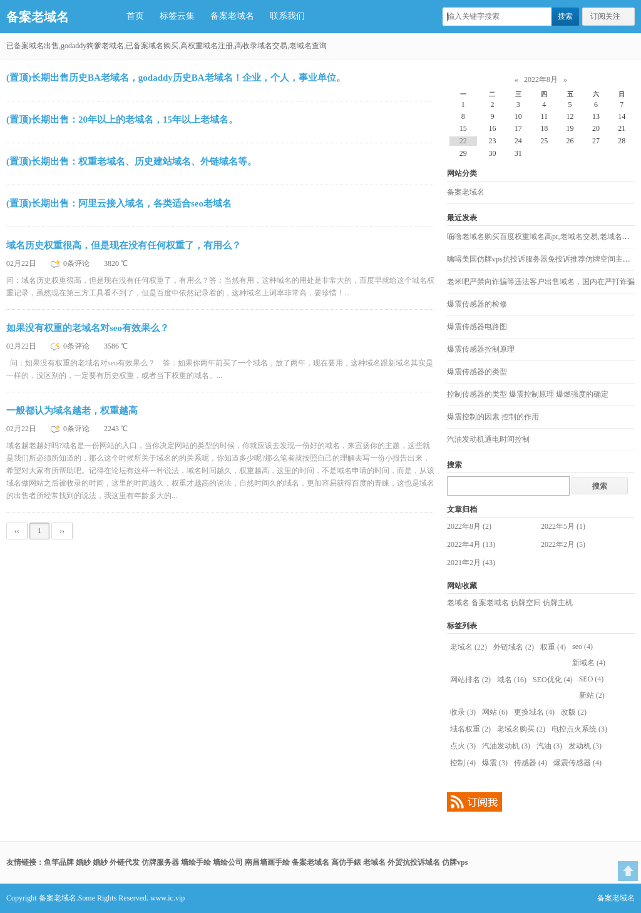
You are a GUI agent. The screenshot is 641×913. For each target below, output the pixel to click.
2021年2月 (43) (471, 562)
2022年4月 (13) (471, 544)
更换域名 (534, 712)
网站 (495, 712)
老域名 (458, 602)
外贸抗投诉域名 (413, 862)
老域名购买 (521, 729)
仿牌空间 (526, 602)
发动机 (585, 746)
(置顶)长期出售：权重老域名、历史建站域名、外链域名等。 (131, 161)
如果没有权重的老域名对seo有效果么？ (87, 328)
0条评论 (77, 263)
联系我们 (287, 16)
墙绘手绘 (196, 862)
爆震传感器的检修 (477, 304)
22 (463, 140)
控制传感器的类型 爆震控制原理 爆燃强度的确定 (527, 394)
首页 (135, 16)
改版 (574, 712)
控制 (463, 762)
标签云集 (177, 16)
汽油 (549, 746)
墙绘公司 (228, 862)
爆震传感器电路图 (477, 326)
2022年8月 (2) (469, 526)
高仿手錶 (346, 862)
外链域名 (513, 647)
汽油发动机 (506, 746)
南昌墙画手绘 (267, 862)
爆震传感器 (577, 762)
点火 (463, 746)
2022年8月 (541, 79)
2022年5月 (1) (563, 526)
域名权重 (470, 729)
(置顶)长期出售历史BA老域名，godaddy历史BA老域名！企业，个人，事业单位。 (176, 78)
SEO (591, 679)
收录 (463, 712)
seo (582, 646)
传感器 (530, 762)
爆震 (495, 762)
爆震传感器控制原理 (481, 349)
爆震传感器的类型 (477, 371)
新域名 (588, 662)
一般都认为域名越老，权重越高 (72, 410)
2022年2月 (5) (563, 544)
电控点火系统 (579, 729)
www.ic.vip (167, 898)
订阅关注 (605, 16)
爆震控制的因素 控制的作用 (493, 416)
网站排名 (470, 679)
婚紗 (83, 862)
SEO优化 (553, 679)
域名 (511, 679)
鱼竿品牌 (59, 862)
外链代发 (125, 862)
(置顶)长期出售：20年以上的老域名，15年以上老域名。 (122, 120)
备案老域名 (37, 17)
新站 (592, 695)
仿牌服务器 (160, 862)
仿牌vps (455, 862)
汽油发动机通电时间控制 (488, 439)
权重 (553, 647)
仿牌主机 (558, 602)
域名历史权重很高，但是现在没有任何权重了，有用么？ (123, 245)
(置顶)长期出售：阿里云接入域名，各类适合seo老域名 (119, 203)
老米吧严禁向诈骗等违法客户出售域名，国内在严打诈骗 (541, 281)
